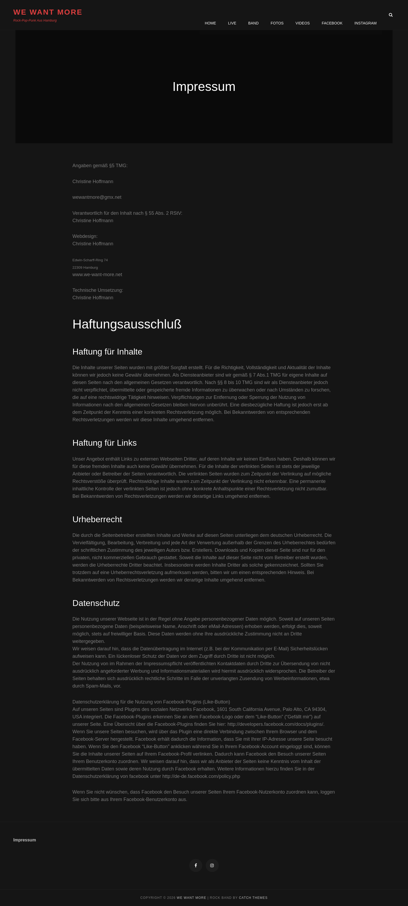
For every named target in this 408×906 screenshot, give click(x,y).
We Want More (48, 12)
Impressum (24, 840)
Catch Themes (253, 898)
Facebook (332, 15)
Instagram (366, 15)
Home (210, 15)
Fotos (277, 15)
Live (232, 15)
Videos (303, 15)
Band (253, 15)
